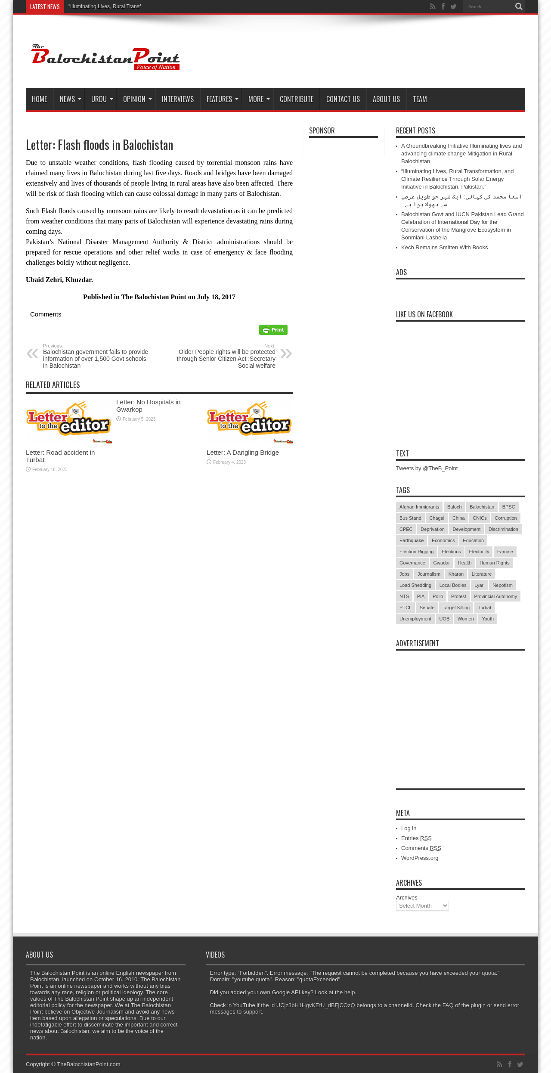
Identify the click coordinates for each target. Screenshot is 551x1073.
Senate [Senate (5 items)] (427, 607)
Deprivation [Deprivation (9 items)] (433, 529)
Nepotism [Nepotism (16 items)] (502, 585)
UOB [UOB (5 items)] (445, 618)
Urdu (102, 99)
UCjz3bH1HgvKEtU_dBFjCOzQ (315, 1005)
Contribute (296, 99)
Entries (416, 838)
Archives (407, 897)
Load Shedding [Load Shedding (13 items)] (415, 585)
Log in (408, 828)
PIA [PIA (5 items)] (421, 596)
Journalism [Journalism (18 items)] (429, 574)
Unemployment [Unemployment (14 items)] (415, 618)
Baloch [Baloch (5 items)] (454, 506)
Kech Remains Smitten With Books (444, 247)
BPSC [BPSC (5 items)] (508, 506)
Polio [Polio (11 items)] (438, 596)
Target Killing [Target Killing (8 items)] (456, 607)
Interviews (178, 99)
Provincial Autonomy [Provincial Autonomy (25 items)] (495, 596)
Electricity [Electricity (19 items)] (479, 551)
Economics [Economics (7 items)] (443, 540)
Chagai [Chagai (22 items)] (436, 518)
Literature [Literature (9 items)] (482, 574)
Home (39, 99)
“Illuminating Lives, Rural (96, 6)
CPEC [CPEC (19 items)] (406, 529)
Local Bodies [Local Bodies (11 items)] (453, 585)
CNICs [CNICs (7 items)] (479, 518)
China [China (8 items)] (458, 518)
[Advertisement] (460, 709)
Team (420, 99)
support (252, 1011)
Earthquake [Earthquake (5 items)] (411, 540)
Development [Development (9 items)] (466, 529)
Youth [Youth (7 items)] (488, 618)
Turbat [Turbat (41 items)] (484, 607)
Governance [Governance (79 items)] (412, 562)
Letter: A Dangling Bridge (243, 452)
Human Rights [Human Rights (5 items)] (495, 562)
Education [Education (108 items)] (473, 540)
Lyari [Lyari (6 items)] (479, 585)
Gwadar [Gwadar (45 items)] (441, 562)
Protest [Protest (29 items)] (458, 596)
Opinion (137, 99)
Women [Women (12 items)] (466, 618)
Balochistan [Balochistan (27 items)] (482, 506)
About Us (386, 99)
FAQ (448, 1005)
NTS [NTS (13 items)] (404, 596)
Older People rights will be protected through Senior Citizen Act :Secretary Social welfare (223, 356)
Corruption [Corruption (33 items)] (506, 518)
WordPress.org (419, 858)
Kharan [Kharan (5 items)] (456, 574)
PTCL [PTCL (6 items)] (405, 607)
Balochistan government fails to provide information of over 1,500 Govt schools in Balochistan (96, 356)
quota (489, 973)
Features (222, 99)
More (259, 99)
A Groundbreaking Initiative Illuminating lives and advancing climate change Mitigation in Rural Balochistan (461, 153)
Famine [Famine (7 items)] (505, 551)
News (70, 99)
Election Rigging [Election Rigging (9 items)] (416, 551)
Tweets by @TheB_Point (427, 468)
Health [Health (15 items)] (465, 562)
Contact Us (343, 99)
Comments (421, 848)
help (349, 992)
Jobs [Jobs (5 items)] (404, 574)
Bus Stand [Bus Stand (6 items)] (410, 518)
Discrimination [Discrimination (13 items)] (503, 529)
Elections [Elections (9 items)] (451, 551)
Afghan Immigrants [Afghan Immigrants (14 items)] (419, 506)
